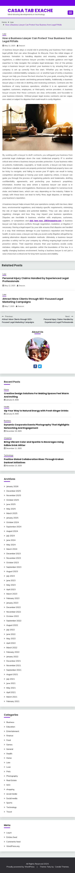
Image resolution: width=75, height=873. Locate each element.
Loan (8, 767)
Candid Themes (62, 866)
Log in (9, 832)
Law (4, 34)
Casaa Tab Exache (30, 10)
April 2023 (11, 589)
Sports (9, 802)
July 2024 (10, 535)
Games (9, 744)
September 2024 (13, 526)
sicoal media (11, 794)
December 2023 (13, 553)
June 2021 (11, 683)
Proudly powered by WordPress (20, 866)
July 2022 (10, 629)
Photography (12, 776)
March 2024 (11, 549)
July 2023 (10, 576)
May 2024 (11, 544)
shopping (8, 438)
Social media (11, 798)
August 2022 (12, 625)
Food (8, 740)
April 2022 (11, 643)
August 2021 (12, 674)
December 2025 (13, 491)
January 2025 (12, 518)
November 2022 (13, 612)
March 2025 (11, 513)
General (9, 749)
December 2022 (13, 607)
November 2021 (13, 665)
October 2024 (12, 522)
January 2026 (12, 486)
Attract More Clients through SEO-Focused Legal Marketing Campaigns (32, 300)
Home (6, 389)
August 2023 (12, 571)
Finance (9, 735)
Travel (9, 811)
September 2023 (13, 567)
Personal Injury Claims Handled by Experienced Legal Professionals (35, 279)
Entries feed (11, 837)
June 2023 (11, 580)
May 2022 (11, 638)
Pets (8, 771)
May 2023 (11, 585)
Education (10, 726)
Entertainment (12, 731)
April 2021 (11, 692)
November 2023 (13, 558)
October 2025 (12, 500)
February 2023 (12, 598)
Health (6, 407)
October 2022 (12, 616)
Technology (8, 455)
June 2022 (11, 634)
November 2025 (13, 495)
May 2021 (11, 688)
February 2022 (12, 652)
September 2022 (13, 620)
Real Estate (11, 780)
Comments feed (13, 841)
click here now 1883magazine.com (45, 220)
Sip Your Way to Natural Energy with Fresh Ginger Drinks (36, 410)
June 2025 (11, 504)
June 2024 (11, 540)
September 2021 (13, 670)
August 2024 (12, 531)
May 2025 (11, 509)
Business (7, 421)
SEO (8, 785)
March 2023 (11, 594)
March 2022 (11, 647)
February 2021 (12, 701)
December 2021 (13, 661)
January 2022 (12, 656)
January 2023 (12, 603)
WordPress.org (12, 846)
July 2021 (10, 679)
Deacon (22, 46)
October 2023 (12, 562)
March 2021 (11, 697)
